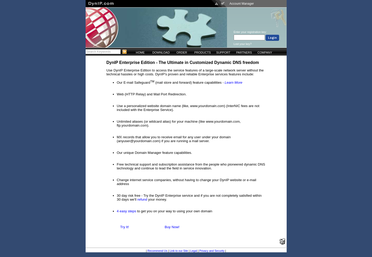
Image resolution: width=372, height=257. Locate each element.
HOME (140, 52)
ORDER (181, 52)
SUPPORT (223, 52)
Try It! (124, 227)
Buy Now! (172, 227)
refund (142, 199)
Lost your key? (243, 43)
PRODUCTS (202, 52)
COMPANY (265, 52)
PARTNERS (244, 52)
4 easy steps (126, 211)
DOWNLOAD (161, 52)
